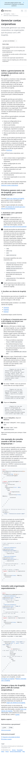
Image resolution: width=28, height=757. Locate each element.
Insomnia (6, 307)
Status (2, 751)
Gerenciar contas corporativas (11, 15)
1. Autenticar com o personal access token (11, 214)
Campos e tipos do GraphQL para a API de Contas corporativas (13, 687)
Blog (23, 751)
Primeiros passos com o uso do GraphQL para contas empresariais (13, 192)
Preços (7, 751)
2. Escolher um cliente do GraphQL (13, 292)
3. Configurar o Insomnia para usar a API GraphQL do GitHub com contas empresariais (14, 321)
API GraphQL (7, 14)
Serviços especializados (15, 751)
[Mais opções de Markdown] (16, 41)
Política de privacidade (6, 730)
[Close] (24, 2)
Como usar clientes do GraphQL (15, 198)
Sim (4, 727)
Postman (6, 311)
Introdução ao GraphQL (7, 678)
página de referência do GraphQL (16, 702)
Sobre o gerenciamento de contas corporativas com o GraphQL (12, 72)
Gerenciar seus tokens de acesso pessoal (15, 226)
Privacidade (20, 750)
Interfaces (9, 150)
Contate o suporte (6, 739)
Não (10, 727)
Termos (14, 750)
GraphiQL (6, 309)
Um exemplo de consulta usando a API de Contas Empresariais (12, 441)
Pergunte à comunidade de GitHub (10, 737)
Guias (12, 14)
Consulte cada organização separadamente (13, 587)
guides (17, 714)
